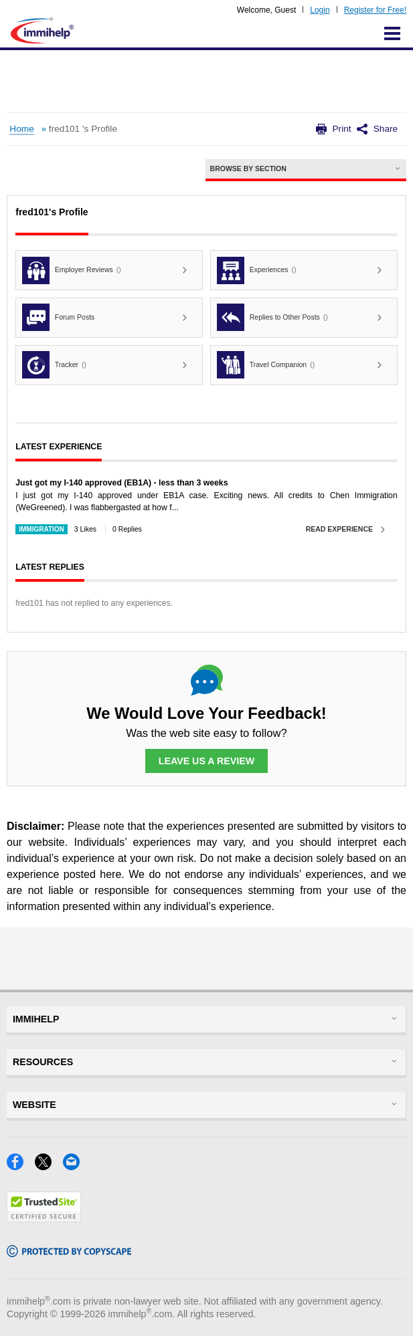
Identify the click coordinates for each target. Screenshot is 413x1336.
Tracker (54, 364)
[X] (49, 1166)
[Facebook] (21, 1166)
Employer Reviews (71, 270)
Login (319, 10)
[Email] (75, 1166)
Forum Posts (58, 317)
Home (21, 129)
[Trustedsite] (44, 1218)
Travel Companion (266, 364)
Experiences (257, 270)
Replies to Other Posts (272, 317)
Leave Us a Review (207, 761)
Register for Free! (375, 10)
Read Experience (339, 529)
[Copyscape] (69, 1253)
